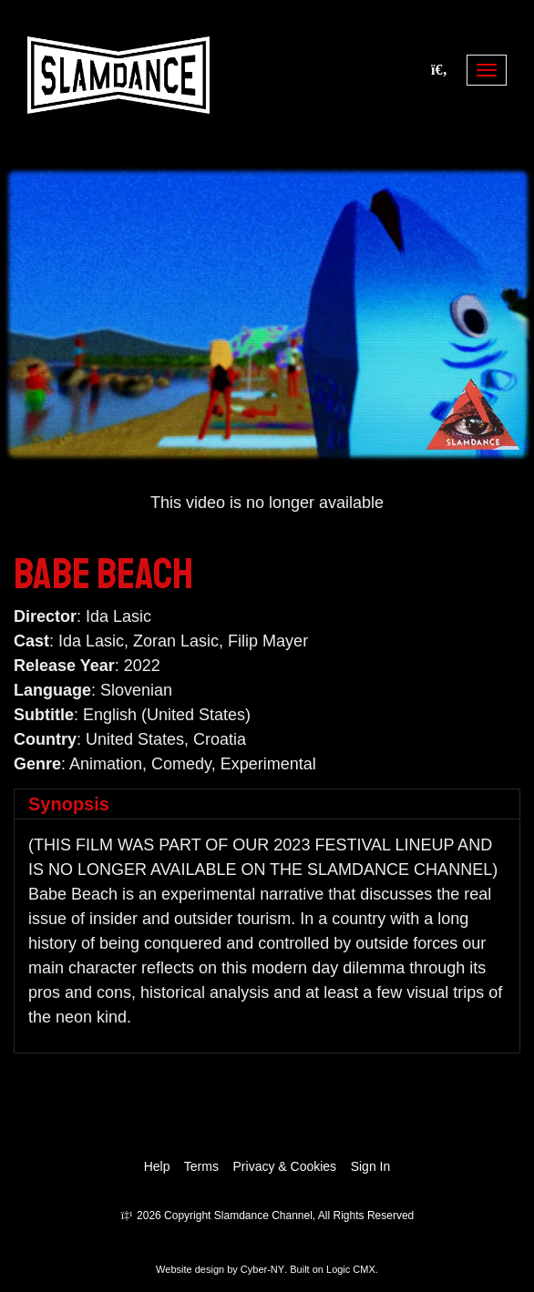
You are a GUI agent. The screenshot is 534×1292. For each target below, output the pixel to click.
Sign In (371, 1166)
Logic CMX (350, 1269)
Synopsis (68, 804)
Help (157, 1166)
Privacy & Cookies (285, 1166)
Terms (201, 1166)
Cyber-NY (262, 1269)
